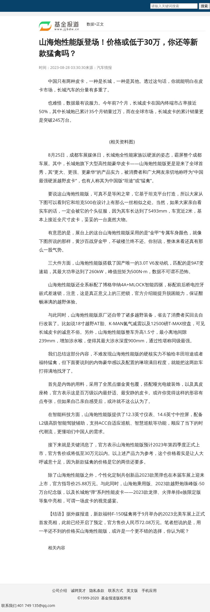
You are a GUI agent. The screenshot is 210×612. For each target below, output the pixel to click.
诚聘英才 (78, 590)
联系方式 (115, 590)
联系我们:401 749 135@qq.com (28, 605)
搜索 (204, 6)
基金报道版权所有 (116, 597)
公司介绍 (59, 590)
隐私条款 (96, 590)
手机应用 (149, 590)
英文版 (132, 590)
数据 (90, 24)
